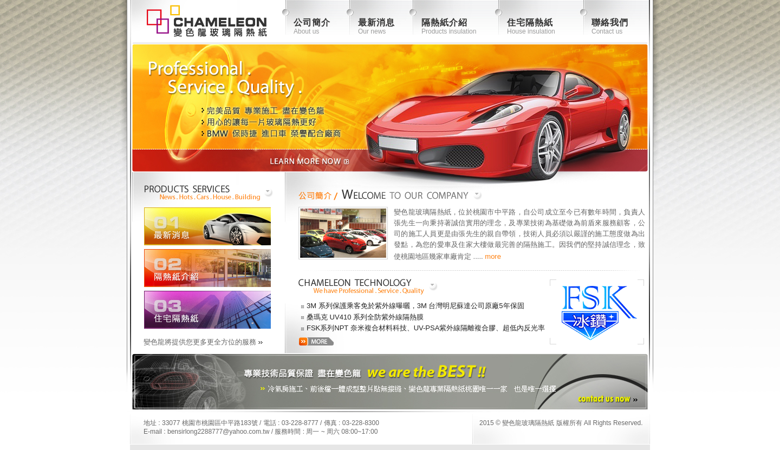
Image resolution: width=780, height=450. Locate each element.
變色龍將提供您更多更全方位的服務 (200, 342)
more (493, 256)
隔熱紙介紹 (444, 22)
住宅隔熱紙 (530, 22)
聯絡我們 (610, 22)
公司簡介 (312, 22)
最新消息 (376, 22)
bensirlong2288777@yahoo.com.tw (218, 431)
